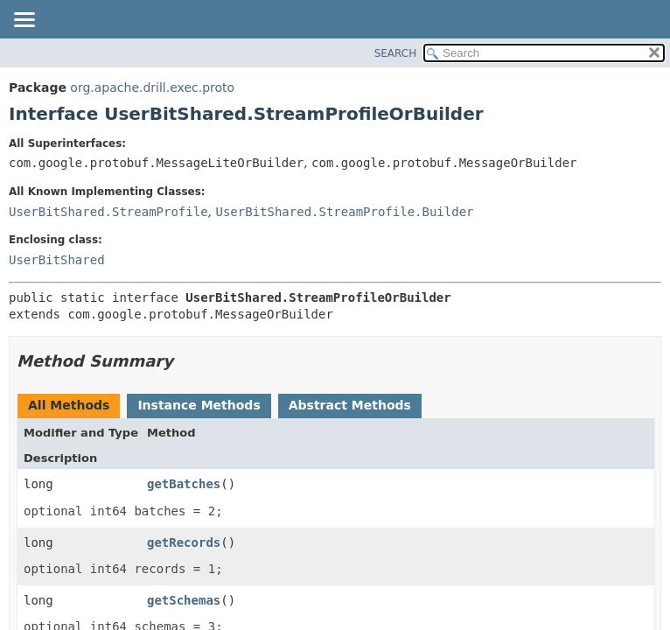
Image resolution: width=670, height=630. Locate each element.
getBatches (183, 484)
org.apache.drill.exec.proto (152, 87)
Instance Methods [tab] (198, 405)
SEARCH (395, 53)
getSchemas (183, 600)
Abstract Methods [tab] (350, 405)
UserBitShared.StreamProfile (108, 212)
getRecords (183, 543)
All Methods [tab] (68, 405)
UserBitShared (57, 260)
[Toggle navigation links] (23, 21)
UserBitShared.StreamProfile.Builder (344, 212)
